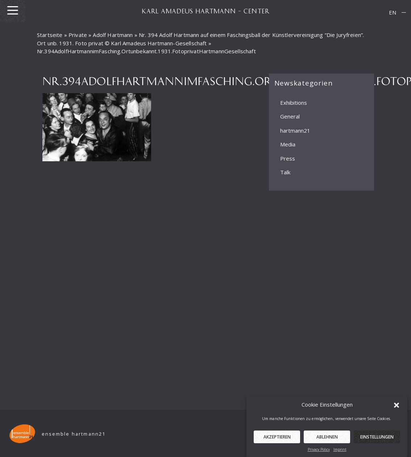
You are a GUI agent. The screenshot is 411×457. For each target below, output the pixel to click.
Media (287, 144)
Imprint (339, 452)
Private (77, 34)
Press (287, 158)
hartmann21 (295, 130)
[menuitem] (392, 12)
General (290, 116)
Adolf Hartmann (113, 34)
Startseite (50, 34)
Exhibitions (293, 102)
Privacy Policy (319, 452)
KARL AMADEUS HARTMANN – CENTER (205, 11)
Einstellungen (377, 440)
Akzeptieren (277, 440)
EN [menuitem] (392, 12)
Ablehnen (327, 440)
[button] (396, 407)
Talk (285, 172)
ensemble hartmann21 (74, 434)
